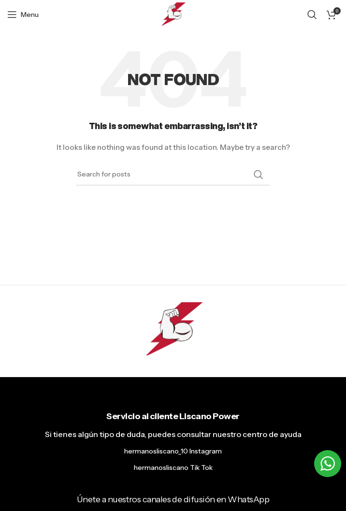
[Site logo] (173, 14)
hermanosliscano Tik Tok (173, 467)
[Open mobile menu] (22, 14)
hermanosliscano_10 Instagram (173, 451)
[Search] (312, 14)
